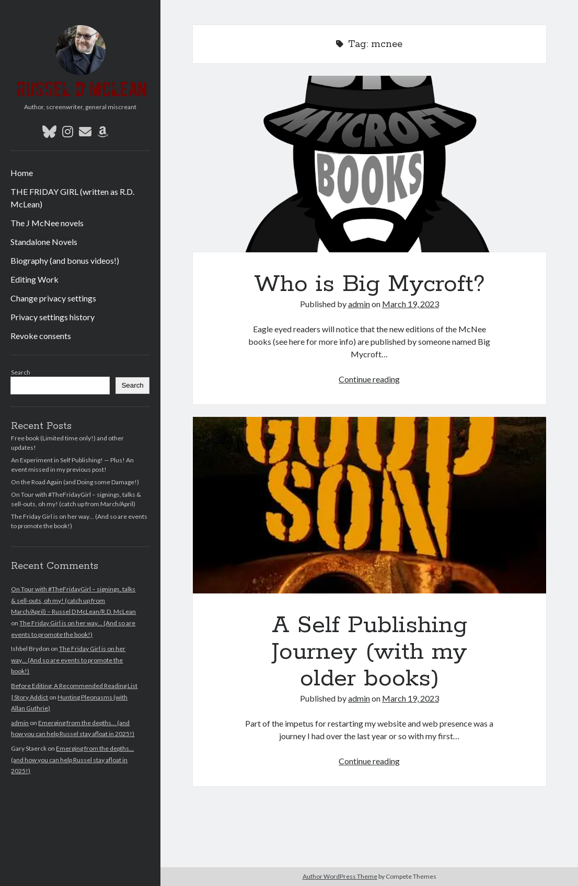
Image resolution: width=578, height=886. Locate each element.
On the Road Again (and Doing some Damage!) (75, 482)
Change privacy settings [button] (53, 298)
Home (21, 173)
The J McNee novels (47, 223)
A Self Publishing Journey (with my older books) (369, 505)
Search (20, 372)
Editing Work (34, 279)
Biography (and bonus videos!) (64, 260)
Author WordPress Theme (340, 876)
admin (20, 723)
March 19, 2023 (410, 304)
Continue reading (369, 379)
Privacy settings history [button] (52, 317)
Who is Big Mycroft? (369, 164)
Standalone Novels (43, 242)
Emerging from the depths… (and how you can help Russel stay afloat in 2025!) (72, 759)
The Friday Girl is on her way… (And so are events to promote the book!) (68, 660)
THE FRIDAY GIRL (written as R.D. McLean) (72, 197)
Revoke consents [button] (40, 336)
